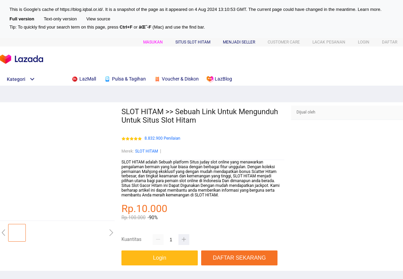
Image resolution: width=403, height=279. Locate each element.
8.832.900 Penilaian (162, 138)
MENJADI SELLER (239, 42)
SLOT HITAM (146, 151)
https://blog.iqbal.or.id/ (81, 9)
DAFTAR (389, 42)
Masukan (153, 42)
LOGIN (363, 42)
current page (269, 9)
